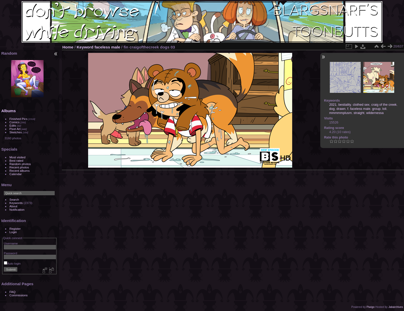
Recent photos (19, 167)
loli (384, 109)
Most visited (18, 157)
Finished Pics (19, 118)
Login (13, 232)
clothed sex (361, 105)
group (376, 109)
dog (332, 109)
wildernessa (375, 113)
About (14, 206)
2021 (332, 105)
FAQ (13, 291)
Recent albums (20, 170)
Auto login (12, 263)
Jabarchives (395, 306)
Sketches (16, 132)
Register (15, 228)
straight (359, 113)
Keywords (16, 202)
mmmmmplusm (340, 113)
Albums (8, 111)
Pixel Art (15, 128)
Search (14, 199)
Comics (15, 122)
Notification (17, 209)
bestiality (344, 105)
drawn (341, 109)
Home (67, 47)
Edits (13, 125)
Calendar (16, 174)
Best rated (16, 160)
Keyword (85, 47)
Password (10, 253)
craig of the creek (384, 105)
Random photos (20, 164)
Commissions (19, 295)
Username (11, 243)
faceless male (107, 47)
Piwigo (370, 306)
